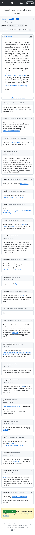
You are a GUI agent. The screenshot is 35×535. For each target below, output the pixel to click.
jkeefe (5, 437)
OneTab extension (14, 142)
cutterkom (6, 236)
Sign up (30, 3)
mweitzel (6, 309)
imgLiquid (14, 327)
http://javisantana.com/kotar (12, 406)
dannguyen (7, 470)
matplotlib (12, 226)
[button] (25, 25)
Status (21, 524)
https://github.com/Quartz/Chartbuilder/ (15, 270)
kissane (4, 19)
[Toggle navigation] (2, 3)
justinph (6, 179)
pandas (5, 226)
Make (23, 386)
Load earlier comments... (17, 98)
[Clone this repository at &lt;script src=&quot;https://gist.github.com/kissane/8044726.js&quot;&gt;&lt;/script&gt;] (16, 25)
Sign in (22, 3)
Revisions (15, 30)
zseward (6, 259)
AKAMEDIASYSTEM (9, 344)
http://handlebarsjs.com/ (19, 497)
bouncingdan (7, 277)
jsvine (5, 220)
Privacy (11, 524)
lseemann (6, 364)
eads (4, 320)
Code (5, 30)
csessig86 (6, 492)
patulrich (6, 291)
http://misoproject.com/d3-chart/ (13, 197)
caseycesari (7, 380)
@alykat (11, 158)
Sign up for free (9, 511)
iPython (24, 224)
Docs (9, 525)
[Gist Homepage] (12, 3)
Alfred (17, 109)
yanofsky (6, 118)
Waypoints (15, 333)
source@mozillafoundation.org (15, 75)
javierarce (6, 400)
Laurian (5, 191)
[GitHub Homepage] (12, 530)
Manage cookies (22, 525)
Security (16, 524)
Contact (15, 525)
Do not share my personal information (17, 527)
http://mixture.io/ (20, 284)
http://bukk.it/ (24, 184)
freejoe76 (6, 138)
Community (28, 524)
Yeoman (5, 477)
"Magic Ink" (16, 461)
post (18, 388)
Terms (5, 524)
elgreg (5, 103)
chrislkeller (6, 152)
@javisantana (27, 406)
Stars (27, 30)
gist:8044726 (14, 19)
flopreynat (6, 421)
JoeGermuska (7, 453)
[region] (17, 66)
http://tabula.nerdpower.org (11, 131)
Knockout (22, 295)
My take (5, 430)
